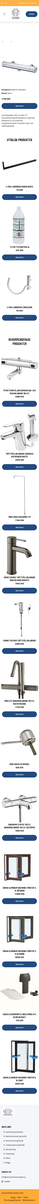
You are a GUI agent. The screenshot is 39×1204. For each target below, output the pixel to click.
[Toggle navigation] (4, 14)
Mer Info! (20, 106)
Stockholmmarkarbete (14, 1132)
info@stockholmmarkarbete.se (27, 3)
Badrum (7, 42)
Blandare (16, 42)
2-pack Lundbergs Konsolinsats (19, 186)
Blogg (8, 1162)
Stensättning (11, 1149)
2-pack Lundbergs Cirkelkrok (19, 307)
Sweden (6, 3)
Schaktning (10, 1154)
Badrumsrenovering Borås (16, 1136)
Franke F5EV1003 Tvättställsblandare (19, 640)
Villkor (25, 1197)
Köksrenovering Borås (14, 1141)
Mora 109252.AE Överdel (19, 764)
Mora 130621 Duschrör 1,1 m (20, 517)
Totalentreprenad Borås (15, 1145)
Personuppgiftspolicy (12, 1200)
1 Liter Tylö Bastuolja (19, 247)
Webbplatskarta (28, 1200)
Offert (31, 14)
